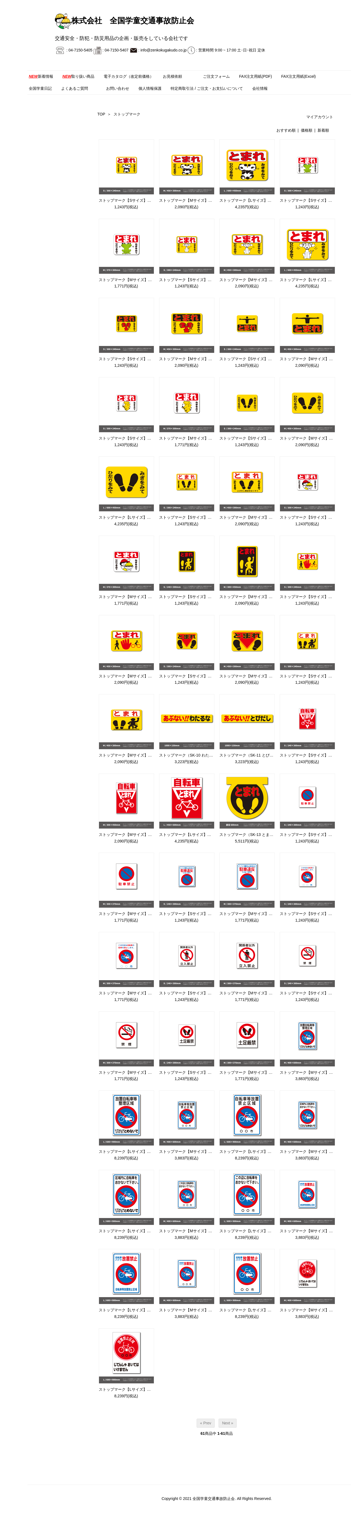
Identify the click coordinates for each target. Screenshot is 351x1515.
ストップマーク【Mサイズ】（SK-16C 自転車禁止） (144, 993)
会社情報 (260, 88)
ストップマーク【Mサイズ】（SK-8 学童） (136, 597)
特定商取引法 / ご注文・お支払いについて (207, 88)
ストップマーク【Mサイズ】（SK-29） (193, 1310)
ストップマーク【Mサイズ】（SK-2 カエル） (138, 280)
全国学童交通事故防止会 (214, 1498)
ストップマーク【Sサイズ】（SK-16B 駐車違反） (202, 913)
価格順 (306, 130)
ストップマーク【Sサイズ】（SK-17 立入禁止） (200, 993)
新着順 (323, 130)
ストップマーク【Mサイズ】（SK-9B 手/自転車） (141, 676)
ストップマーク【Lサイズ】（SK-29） (252, 1310)
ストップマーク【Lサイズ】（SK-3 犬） (314, 280)
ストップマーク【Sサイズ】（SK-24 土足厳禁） (200, 1072)
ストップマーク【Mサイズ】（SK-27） (313, 1310)
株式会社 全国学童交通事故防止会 (124, 20)
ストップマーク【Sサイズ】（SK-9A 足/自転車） (201, 597)
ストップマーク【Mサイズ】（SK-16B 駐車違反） (262, 913)
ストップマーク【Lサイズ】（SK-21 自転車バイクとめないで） (154, 1231)
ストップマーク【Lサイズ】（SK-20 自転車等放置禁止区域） (272, 1151)
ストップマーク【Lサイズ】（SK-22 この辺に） (260, 1231)
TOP (101, 114)
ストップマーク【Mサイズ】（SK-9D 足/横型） (140, 755)
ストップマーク (127, 114)
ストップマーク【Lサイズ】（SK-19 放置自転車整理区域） (150, 1151)
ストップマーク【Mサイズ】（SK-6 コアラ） (198, 438)
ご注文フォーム (216, 76)
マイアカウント (317, 117)
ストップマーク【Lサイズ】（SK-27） (132, 1389)
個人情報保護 (150, 88)
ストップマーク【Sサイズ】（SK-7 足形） (256, 438)
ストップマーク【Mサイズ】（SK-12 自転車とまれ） (144, 834)
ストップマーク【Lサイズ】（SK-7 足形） (135, 517)
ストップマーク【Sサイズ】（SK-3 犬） (194, 280)
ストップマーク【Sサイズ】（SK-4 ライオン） (139, 359)
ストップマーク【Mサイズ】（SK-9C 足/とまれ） (262, 676)
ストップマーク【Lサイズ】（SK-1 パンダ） (257, 200)
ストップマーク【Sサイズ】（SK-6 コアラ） (137, 438)
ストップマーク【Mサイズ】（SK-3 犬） (254, 280)
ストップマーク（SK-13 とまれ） (248, 834)
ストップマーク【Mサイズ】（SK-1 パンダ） (198, 200)
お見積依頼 (172, 76)
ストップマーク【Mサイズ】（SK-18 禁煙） (137, 1072)
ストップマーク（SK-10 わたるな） (190, 755)
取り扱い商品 (79, 76)
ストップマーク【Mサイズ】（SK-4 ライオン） (200, 359)
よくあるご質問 (74, 88)
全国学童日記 (40, 88)
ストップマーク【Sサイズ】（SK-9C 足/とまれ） (201, 676)
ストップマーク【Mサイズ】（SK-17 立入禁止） (261, 993)
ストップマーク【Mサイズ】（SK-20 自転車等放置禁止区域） (212, 1151)
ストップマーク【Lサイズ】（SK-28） (132, 1310)
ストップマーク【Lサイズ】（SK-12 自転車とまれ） (204, 834)
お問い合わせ (117, 88)
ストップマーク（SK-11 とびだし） (250, 755)
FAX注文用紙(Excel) (298, 76)
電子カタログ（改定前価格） (129, 76)
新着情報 (41, 76)
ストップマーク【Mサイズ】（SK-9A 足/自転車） (262, 597)
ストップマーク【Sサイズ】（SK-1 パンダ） (137, 200)
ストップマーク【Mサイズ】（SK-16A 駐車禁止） (142, 913)
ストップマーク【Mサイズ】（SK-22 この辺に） (201, 1231)
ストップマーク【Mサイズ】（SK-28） (313, 1231)
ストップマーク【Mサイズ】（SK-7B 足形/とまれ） (264, 517)
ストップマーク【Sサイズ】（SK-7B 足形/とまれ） (203, 517)
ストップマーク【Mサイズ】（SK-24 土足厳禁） (261, 1072)
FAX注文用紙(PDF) (255, 76)
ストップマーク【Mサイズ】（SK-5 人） (315, 359)
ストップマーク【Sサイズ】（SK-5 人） (254, 359)
